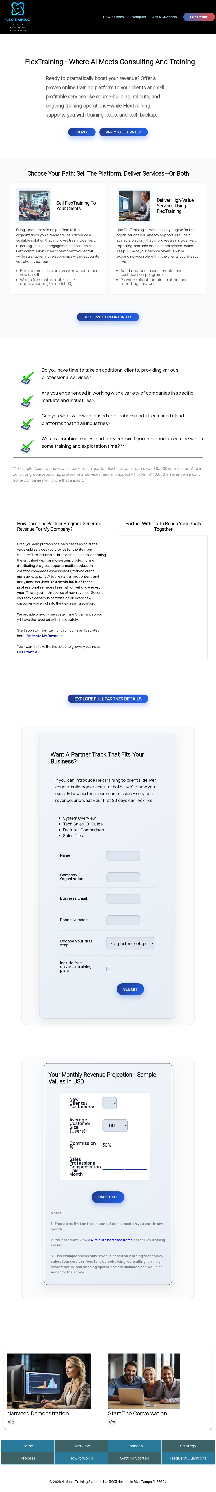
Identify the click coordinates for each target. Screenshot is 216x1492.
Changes (135, 1445)
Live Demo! (199, 16)
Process (27, 1458)
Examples (138, 17)
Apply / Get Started (123, 132)
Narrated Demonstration (38, 1413)
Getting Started (134, 1458)
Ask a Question (164, 17)
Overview (81, 1445)
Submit (130, 989)
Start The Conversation (137, 1413)
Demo (82, 132)
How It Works (113, 17)
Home (28, 1445)
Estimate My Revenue (44, 635)
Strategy (188, 1445)
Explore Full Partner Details (107, 699)
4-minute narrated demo (112, 1240)
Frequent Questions (188, 1458)
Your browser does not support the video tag (163, 597)
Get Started (27, 652)
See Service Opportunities (108, 317)
